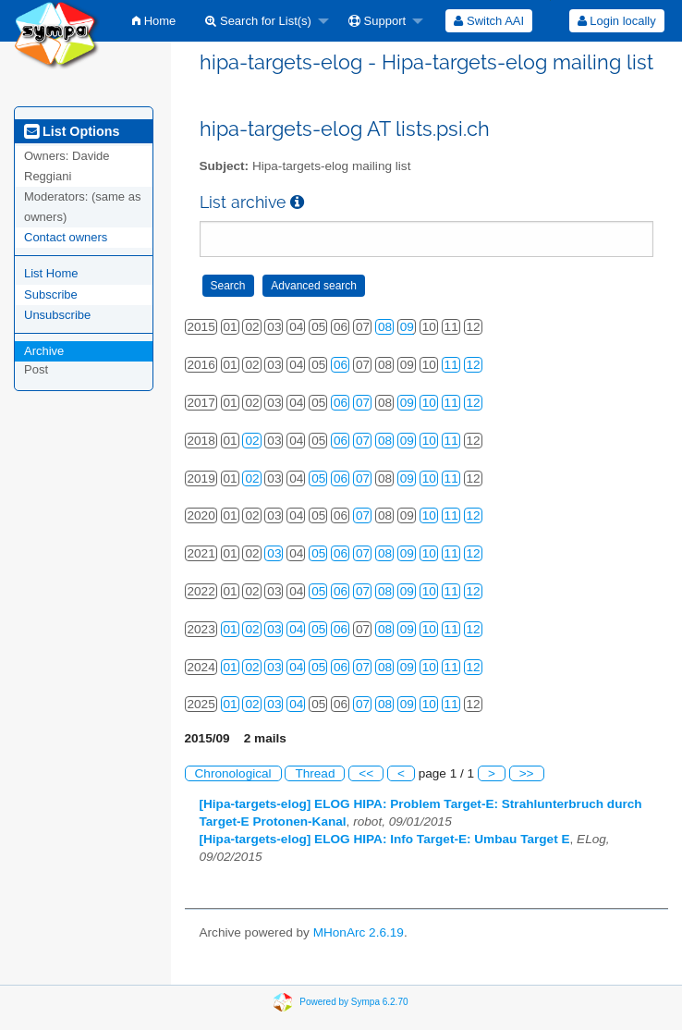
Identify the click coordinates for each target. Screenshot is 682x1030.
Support (377, 21)
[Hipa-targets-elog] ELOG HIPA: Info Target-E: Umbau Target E (385, 839)
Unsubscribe (57, 315)
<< (366, 773)
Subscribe (51, 294)
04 (296, 629)
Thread (315, 773)
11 (451, 365)
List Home (51, 273)
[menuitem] (153, 21)
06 (340, 365)
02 (252, 441)
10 (429, 403)
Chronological (233, 773)
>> (526, 773)
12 (474, 365)
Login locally (617, 21)
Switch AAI (489, 21)
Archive (44, 351)
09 (407, 327)
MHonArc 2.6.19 (358, 932)
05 (318, 478)
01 (230, 629)
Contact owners (65, 237)
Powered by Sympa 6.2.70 (353, 1002)
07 (363, 403)
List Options (71, 131)
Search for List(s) (258, 21)
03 (274, 553)
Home (154, 21)
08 (385, 327)
